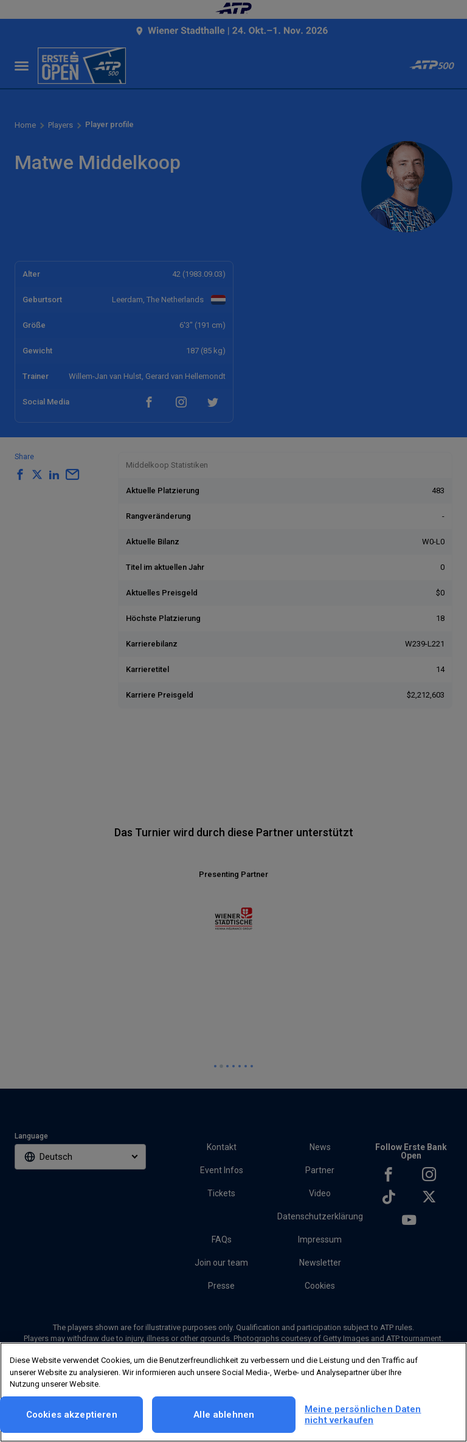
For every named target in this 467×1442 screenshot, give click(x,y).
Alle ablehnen (223, 1414)
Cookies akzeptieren (71, 1414)
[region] (233, 1392)
